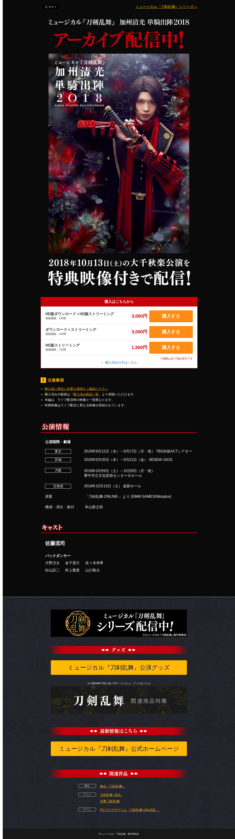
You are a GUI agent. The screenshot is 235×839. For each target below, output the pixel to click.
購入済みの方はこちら (119, 362)
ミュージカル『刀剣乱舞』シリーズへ (166, 7)
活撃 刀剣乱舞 (110, 801)
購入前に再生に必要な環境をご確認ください (76, 389)
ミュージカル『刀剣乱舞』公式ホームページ (119, 748)
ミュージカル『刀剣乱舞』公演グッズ (119, 667)
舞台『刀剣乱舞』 (112, 786)
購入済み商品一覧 (86, 394)
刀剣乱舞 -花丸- (111, 795)
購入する (171, 316)
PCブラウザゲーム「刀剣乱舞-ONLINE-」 (130, 810)
